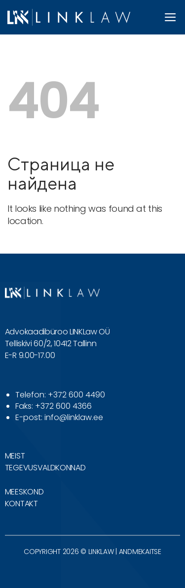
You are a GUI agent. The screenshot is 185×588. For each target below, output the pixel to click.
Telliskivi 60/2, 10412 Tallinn (50, 343)
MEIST (15, 455)
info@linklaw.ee (73, 417)
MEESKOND (24, 491)
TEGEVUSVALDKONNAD (45, 467)
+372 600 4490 (76, 394)
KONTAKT (21, 503)
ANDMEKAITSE (140, 551)
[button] (171, 17)
